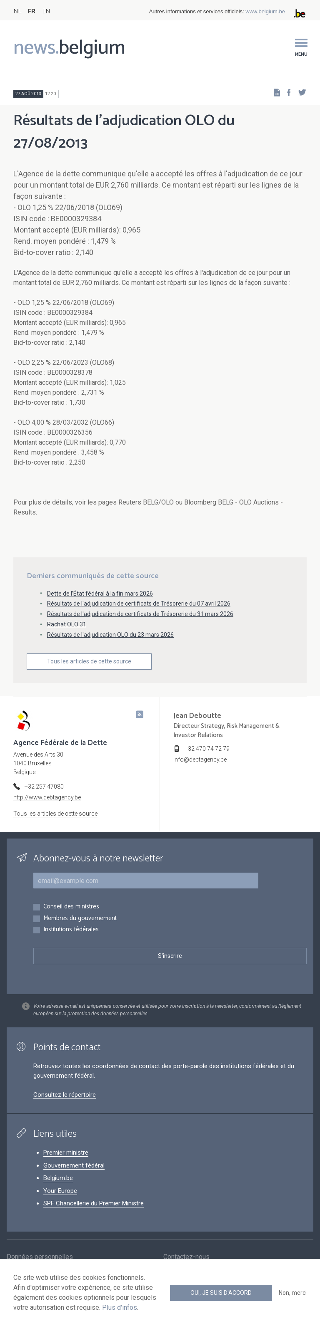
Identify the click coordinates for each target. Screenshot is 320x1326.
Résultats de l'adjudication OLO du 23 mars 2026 (110, 634)
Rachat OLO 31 (66, 624)
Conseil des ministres (71, 907)
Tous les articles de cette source (89, 661)
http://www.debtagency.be (47, 797)
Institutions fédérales (71, 930)
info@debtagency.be (200, 759)
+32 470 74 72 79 (207, 748)
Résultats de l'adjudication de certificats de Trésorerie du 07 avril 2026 (138, 603)
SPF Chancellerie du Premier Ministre (93, 1203)
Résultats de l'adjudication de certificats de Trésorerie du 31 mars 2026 (140, 614)
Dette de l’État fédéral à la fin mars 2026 (100, 593)
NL (17, 11)
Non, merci (293, 1292)
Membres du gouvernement (80, 918)
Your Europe (60, 1191)
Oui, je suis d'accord (221, 1292)
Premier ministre (65, 1152)
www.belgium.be (265, 11)
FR (31, 11)
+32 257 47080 (44, 786)
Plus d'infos (119, 1307)
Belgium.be (58, 1178)
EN (46, 11)
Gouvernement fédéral (74, 1165)
